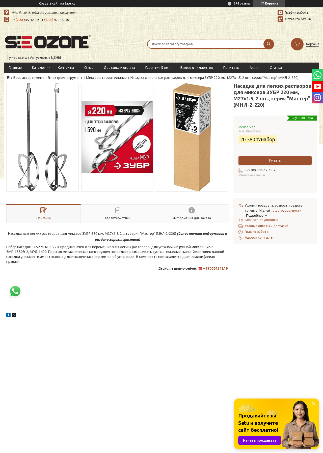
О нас (88, 67)
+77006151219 (215, 268)
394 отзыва (242, 3)
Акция (254, 67)
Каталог (38, 67)
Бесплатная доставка (261, 220)
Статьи (276, 67)
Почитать (231, 67)
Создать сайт (49, 3)
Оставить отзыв (298, 19)
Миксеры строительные (106, 78)
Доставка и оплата (119, 67)
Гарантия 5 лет (157, 67)
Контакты (66, 67)
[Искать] (268, 44)
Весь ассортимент (28, 78)
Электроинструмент (65, 78)
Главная (15, 67)
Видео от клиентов (196, 67)
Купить (275, 160)
